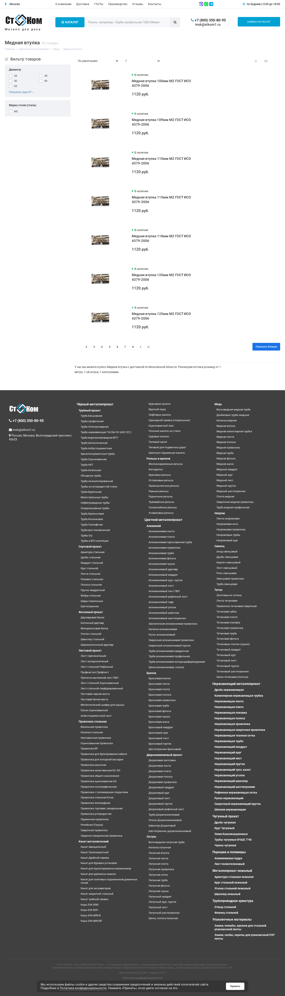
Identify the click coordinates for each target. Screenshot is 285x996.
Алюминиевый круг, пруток (166, 580)
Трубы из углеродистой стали (99, 486)
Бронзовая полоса (160, 694)
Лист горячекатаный (93, 655)
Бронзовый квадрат (161, 727)
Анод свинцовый (226, 551)
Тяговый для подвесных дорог (167, 447)
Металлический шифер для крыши (102, 704)
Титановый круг (226, 655)
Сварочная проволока (94, 830)
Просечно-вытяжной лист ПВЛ (99, 677)
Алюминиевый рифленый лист (168, 596)
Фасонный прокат (91, 612)
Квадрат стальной (92, 562)
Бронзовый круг (158, 732)
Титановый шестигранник (232, 671)
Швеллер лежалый (227, 894)
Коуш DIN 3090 (89, 904)
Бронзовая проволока (162, 700)
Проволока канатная (93, 764)
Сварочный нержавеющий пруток (237, 803)
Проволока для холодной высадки (102, 759)
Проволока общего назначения (100, 775)
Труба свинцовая (226, 584)
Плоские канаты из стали (164, 430)
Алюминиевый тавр (161, 602)
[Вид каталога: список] (265, 61)
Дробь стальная (90, 557)
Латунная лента (158, 858)
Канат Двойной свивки (95, 857)
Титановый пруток (227, 666)
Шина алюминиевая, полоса (166, 667)
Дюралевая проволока (163, 782)
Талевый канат (158, 441)
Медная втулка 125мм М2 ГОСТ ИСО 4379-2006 (161, 316)
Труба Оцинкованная (94, 459)
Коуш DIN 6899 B (91, 915)
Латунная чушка (159, 891)
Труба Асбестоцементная (96, 448)
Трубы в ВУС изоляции (95, 540)
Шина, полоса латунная (163, 918)
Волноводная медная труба (233, 409)
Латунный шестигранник (164, 912)
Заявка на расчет (259, 21)
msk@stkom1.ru (208, 24)
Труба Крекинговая (92, 513)
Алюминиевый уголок (162, 607)
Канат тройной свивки (94, 899)
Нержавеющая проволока (232, 724)
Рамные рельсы (159, 491)
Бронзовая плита (159, 689)
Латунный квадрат (160, 896)
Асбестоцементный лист (96, 715)
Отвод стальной (225, 907)
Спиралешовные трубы (95, 508)
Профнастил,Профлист (95, 672)
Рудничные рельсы (161, 496)
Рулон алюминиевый (162, 634)
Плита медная (225, 496)
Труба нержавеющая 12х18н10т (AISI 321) (106, 432)
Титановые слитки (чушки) (233, 644)
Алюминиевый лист (161, 585)
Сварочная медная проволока (234, 501)
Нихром (219, 513)
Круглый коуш (157, 409)
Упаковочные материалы (232, 919)
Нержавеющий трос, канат (232, 769)
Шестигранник (90, 606)
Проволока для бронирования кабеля (104, 753)
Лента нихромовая (228, 518)
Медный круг (224, 474)
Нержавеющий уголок (229, 775)
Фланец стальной (226, 912)
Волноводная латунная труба (167, 842)
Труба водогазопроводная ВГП (99, 437)
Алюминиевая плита (162, 536)
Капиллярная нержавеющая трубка (238, 695)
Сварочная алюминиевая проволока (171, 640)
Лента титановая (226, 600)
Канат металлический (94, 841)
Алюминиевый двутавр (163, 569)
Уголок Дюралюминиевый (165, 820)
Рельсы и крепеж (158, 458)
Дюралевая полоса (160, 776)
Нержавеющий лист (228, 758)
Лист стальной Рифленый (97, 666)
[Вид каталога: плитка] (255, 61)
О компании (63, 4)
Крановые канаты (160, 403)
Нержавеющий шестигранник (234, 786)
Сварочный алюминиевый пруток (170, 645)
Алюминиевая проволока (164, 547)
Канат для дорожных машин (98, 873)
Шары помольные (92, 601)
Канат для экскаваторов (96, 888)
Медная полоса (226, 442)
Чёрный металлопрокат (95, 404)
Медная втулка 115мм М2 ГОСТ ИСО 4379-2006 (161, 199)
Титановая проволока (229, 627)
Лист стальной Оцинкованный (100, 682)
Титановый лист (226, 660)
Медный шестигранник (231, 491)
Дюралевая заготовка (162, 760)
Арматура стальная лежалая (234, 876)
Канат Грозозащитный (95, 852)
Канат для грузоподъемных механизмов (106, 868)
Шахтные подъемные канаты (167, 452)
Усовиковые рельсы (161, 512)
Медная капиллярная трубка (234, 431)
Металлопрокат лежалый (232, 871)
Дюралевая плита (160, 771)
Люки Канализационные (231, 834)
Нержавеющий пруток (229, 764)
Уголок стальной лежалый (232, 888)
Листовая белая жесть (94, 699)
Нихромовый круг (227, 540)
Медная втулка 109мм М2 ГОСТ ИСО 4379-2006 (161, 122)
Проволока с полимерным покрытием (104, 792)
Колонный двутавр (92, 622)
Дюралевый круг (159, 792)
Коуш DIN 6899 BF (91, 920)
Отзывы (137, 4)
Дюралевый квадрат (161, 787)
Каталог (69, 22)
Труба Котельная (91, 470)
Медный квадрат (226, 469)
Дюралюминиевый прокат (164, 755)
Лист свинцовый (226, 567)
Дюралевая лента (160, 765)
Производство (117, 4)
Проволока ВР (89, 748)
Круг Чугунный (224, 828)
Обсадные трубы (91, 475)
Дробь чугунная (225, 822)
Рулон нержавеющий (228, 798)
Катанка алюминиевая (163, 629)
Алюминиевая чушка (162, 563)
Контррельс (156, 469)
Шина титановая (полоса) (232, 676)
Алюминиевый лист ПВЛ (164, 591)
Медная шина (225, 463)
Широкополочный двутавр (97, 644)
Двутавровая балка (92, 617)
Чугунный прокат (225, 816)
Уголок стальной (91, 633)
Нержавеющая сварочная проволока (239, 729)
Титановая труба (226, 633)
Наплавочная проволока (96, 737)
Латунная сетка (158, 874)
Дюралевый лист (159, 798)
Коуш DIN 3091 (89, 909)
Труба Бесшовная (91, 415)
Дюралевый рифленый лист (166, 809)
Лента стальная (90, 573)
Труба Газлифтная (92, 524)
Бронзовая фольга (160, 711)
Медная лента (225, 436)
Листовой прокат (90, 650)
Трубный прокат (90, 410)
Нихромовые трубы (228, 534)
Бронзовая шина (159, 721)
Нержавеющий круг (228, 752)
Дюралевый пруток (161, 803)
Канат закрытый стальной (97, 893)
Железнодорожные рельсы (166, 463)
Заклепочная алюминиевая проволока (173, 623)
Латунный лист (158, 907)
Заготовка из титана (229, 595)
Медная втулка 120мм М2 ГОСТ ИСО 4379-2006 (161, 277)
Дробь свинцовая (227, 556)
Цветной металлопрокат (163, 520)
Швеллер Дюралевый (162, 825)
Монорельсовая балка (94, 628)
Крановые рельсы (160, 474)
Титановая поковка (228, 622)
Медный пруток (226, 485)
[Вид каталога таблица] (275, 61)
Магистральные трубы (94, 497)
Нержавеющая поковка (230, 712)
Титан (218, 589)
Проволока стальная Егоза (97, 797)
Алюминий (154, 526)
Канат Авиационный (93, 846)
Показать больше (266, 346)
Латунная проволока (161, 869)
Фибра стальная (91, 595)
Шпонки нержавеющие (230, 809)
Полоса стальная (91, 584)
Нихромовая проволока (230, 529)
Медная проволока (228, 447)
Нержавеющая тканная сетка (234, 735)
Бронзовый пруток (160, 743)
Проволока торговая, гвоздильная (101, 808)
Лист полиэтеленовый (229, 864)
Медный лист (224, 480)
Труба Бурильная (91, 491)
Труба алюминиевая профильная (169, 656)
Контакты (154, 4)
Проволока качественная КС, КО (100, 770)
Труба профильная (92, 421)
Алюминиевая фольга (162, 558)
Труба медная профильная (232, 507)
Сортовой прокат (90, 546)
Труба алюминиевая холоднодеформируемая (177, 661)
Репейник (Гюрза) (92, 824)
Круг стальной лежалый (230, 882)
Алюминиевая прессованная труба (170, 542)
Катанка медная (226, 420)
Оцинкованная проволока (97, 743)
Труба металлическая (94, 442)
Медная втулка (225, 425)
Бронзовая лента (159, 683)
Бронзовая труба (159, 705)
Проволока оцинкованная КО (99, 781)
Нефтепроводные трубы (95, 502)
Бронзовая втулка (160, 678)
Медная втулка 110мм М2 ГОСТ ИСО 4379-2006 (161, 161)
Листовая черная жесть (95, 693)
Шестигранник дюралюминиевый (170, 831)
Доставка (82, 4)
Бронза (151, 673)
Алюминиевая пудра (228, 858)
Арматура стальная (92, 552)
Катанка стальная (92, 732)
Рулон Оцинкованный (94, 710)
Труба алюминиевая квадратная (169, 651)
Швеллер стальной (92, 639)
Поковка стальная (92, 579)
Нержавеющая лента (229, 701)
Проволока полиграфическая (99, 786)
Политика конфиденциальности (142, 977)
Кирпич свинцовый (228, 562)
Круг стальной (89, 568)
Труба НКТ (87, 464)
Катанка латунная (160, 847)
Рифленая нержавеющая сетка (235, 792)
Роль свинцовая (226, 573)
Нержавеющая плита (229, 707)
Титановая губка (226, 611)
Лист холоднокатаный (94, 661)
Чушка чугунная (225, 845)
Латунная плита (158, 863)
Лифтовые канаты (160, 414)
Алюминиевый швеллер (164, 612)
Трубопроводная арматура (232, 901)
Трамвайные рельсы (161, 501)
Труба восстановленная (95, 530)
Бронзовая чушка (159, 716)
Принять (235, 986)
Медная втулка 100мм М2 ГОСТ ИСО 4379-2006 (161, 83)
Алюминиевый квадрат (163, 574)
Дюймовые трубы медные (232, 414)
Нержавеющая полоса (229, 718)
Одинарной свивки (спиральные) (169, 420)
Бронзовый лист (159, 738)
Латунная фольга (159, 885)
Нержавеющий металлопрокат (236, 684)
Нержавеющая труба (228, 741)
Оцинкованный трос (161, 425)
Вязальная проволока (94, 726)
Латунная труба (158, 880)
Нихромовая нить (227, 524)
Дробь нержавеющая (229, 689)
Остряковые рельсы (161, 480)
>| (148, 346)
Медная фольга (225, 458)
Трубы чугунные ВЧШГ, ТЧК (233, 839)
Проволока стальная (93, 721)
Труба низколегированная (97, 481)
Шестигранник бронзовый (165, 749)
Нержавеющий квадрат (230, 746)
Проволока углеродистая (96, 813)
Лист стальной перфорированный (102, 688)
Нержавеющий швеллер (231, 781)
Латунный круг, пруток (162, 901)
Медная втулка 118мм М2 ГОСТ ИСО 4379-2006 (161, 238)
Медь (218, 404)
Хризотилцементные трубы (98, 453)
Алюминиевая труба (161, 553)
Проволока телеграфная (95, 802)
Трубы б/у (86, 535)
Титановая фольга (227, 638)
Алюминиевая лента (161, 531)
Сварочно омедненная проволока (101, 835)
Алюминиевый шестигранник (167, 618)
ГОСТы (98, 4)
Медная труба (224, 453)
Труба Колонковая (92, 519)
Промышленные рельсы (164, 485)
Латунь (151, 836)
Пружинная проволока (95, 819)
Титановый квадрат (228, 649)
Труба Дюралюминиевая (164, 814)
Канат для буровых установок (99, 863)
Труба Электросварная (95, 426)
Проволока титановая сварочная (236, 606)
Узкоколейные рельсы (163, 507)
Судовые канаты (159, 436)
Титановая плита (226, 617)
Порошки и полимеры (229, 852)
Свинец (219, 546)
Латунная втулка (159, 852)
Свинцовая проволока (230, 578)
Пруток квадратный (93, 590)
